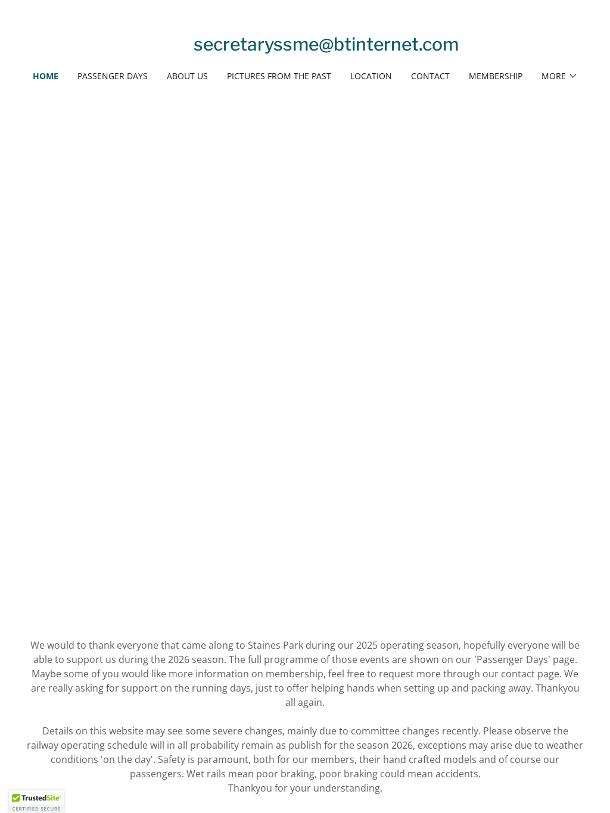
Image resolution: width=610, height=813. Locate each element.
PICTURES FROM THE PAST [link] (279, 76)
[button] (559, 76)
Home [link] (45, 76)
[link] (326, 47)
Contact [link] (430, 76)
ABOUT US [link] (187, 76)
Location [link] (371, 76)
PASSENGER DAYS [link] (112, 76)
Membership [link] (495, 76)
